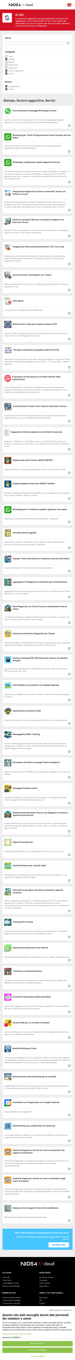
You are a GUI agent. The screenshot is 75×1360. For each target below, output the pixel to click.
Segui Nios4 (43, 1286)
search (68, 43)
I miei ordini (6, 1280)
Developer (43, 1280)
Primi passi (43, 1297)
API (40, 1300)
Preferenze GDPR (37, 1356)
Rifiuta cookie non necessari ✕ (60, 1310)
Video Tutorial (44, 1283)
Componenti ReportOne (11, 1297)
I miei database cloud (10, 1283)
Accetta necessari (37, 1350)
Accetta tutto (37, 1344)
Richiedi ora (58, 1245)
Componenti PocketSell (11, 1300)
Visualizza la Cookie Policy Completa (17, 1334)
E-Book (42, 1303)
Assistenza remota (46, 1277)
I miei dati (6, 1277)
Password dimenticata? (11, 1286)
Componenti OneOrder (11, 1303)
